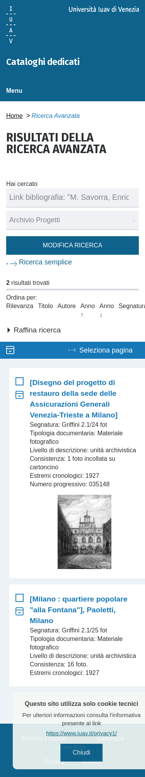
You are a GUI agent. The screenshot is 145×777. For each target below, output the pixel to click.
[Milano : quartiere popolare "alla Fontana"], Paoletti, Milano (79, 610)
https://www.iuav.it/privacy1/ (93, 733)
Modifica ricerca (72, 245)
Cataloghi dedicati (42, 61)
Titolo (45, 306)
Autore (67, 306)
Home (14, 115)
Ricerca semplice (45, 262)
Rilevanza (19, 306)
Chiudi (92, 752)
